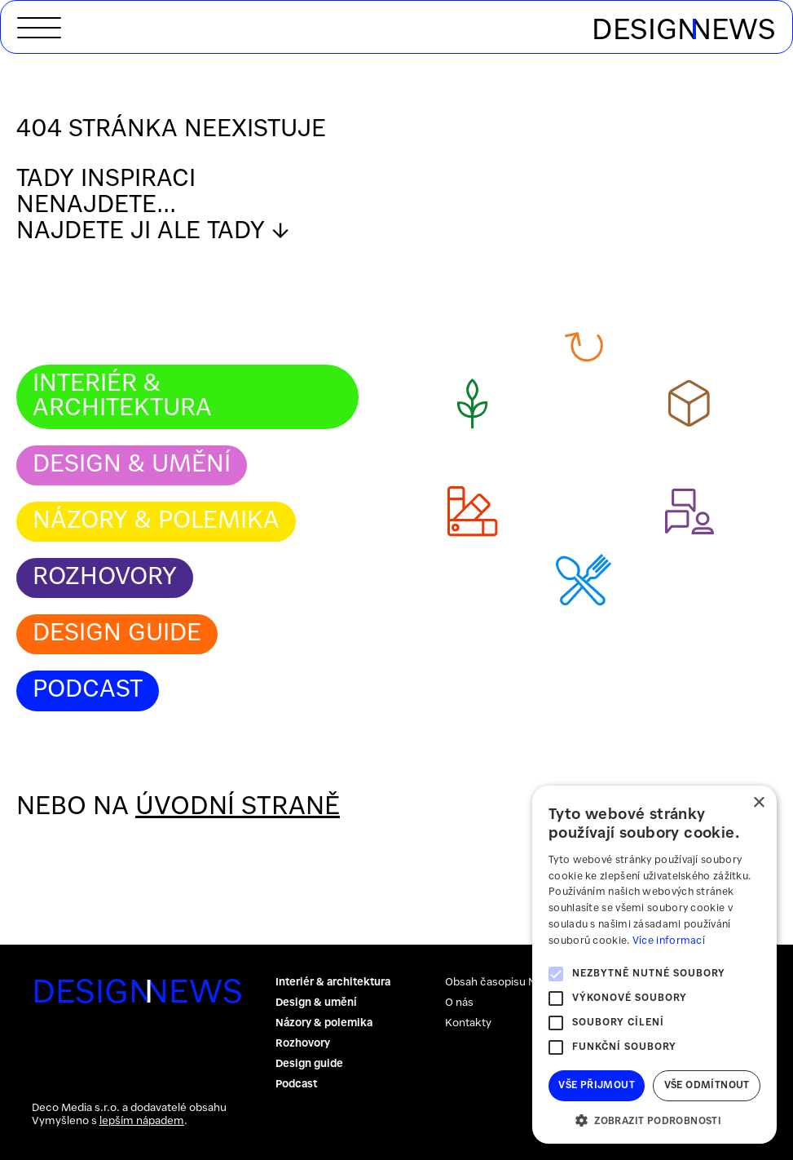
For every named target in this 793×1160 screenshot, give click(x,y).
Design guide (117, 634)
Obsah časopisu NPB (497, 982)
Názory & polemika (156, 521)
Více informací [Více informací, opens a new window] (668, 941)
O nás (459, 1003)
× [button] (758, 803)
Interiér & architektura (122, 396)
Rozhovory (105, 578)
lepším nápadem (141, 1121)
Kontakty (468, 1023)
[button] (654, 1119)
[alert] (654, 965)
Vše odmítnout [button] (707, 1085)
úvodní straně (237, 807)
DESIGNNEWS (113, 993)
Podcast (88, 690)
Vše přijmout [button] (596, 1085)
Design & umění (132, 465)
